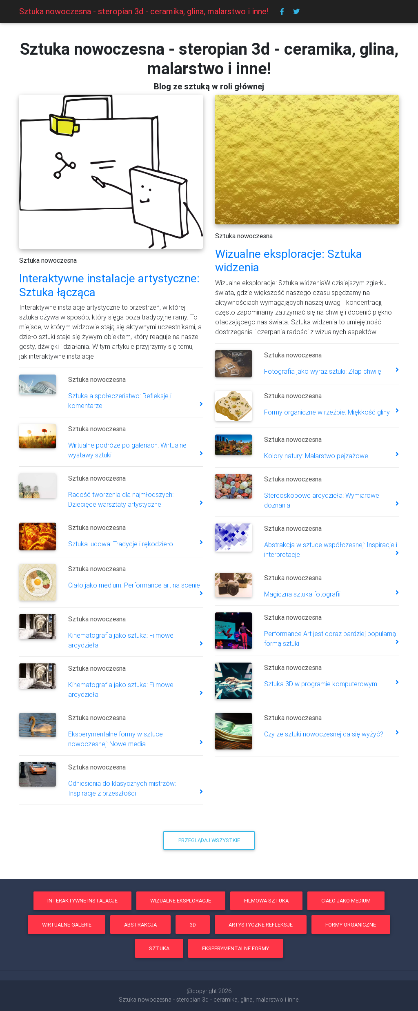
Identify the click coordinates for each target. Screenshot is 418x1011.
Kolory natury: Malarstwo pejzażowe (316, 456)
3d (193, 924)
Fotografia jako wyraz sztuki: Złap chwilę (322, 371)
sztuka (159, 948)
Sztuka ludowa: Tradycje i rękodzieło (120, 544)
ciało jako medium (346, 900)
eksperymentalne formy (235, 948)
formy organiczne (350, 924)
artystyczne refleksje (261, 924)
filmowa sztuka (266, 900)
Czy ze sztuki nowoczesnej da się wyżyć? (323, 734)
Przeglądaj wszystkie (209, 840)
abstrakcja (140, 924)
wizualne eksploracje (180, 900)
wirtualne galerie (66, 924)
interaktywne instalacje (82, 900)
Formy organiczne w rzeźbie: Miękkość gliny (327, 412)
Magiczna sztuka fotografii (302, 594)
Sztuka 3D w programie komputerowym (320, 684)
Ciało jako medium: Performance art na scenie (134, 585)
